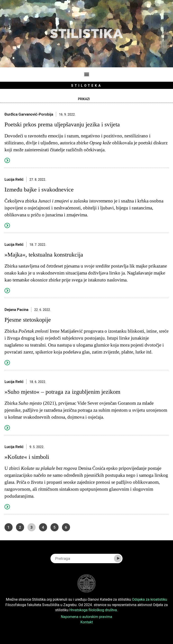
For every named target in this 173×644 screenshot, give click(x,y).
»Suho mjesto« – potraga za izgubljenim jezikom (62, 392)
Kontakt (86, 622)
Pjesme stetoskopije (28, 320)
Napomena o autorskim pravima (86, 616)
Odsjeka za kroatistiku (149, 599)
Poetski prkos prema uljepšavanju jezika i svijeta (62, 124)
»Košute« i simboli (27, 457)
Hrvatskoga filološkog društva (93, 609)
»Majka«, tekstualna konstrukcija (44, 254)
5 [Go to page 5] (54, 527)
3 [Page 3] (31, 527)
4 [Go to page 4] (43, 527)
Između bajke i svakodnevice (39, 189)
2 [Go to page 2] (20, 527)
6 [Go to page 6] (66, 527)
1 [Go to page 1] (8, 527)
